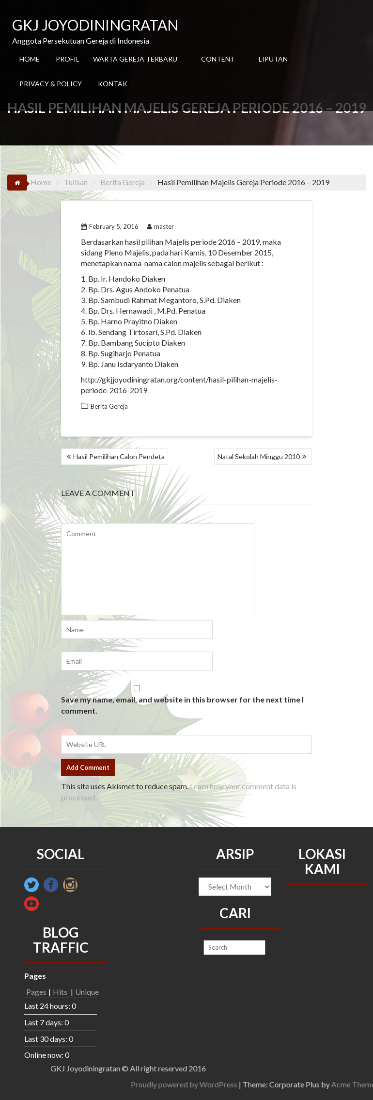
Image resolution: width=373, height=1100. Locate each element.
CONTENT (218, 59)
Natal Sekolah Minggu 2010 (259, 456)
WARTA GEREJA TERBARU (135, 59)
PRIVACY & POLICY (50, 84)
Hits (61, 991)
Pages (36, 991)
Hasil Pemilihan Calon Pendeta (119, 456)
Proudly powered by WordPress (314, 1084)
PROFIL (67, 59)
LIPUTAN (273, 59)
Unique (87, 991)
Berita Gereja (109, 406)
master (160, 226)
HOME (29, 59)
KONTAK (112, 84)
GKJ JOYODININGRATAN (95, 24)
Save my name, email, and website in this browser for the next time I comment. (182, 705)
